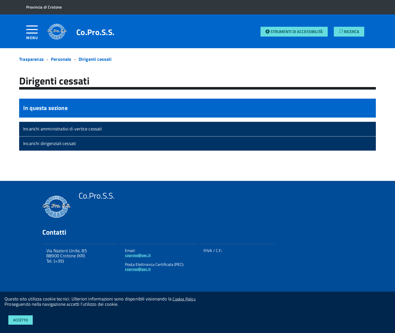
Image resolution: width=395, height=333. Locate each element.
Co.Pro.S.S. (95, 32)
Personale (61, 59)
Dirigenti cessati (95, 59)
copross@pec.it (138, 255)
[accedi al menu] (36, 34)
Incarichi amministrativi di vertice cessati (62, 128)
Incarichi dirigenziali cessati (49, 143)
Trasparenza (31, 59)
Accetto (20, 320)
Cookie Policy (184, 299)
